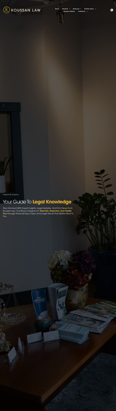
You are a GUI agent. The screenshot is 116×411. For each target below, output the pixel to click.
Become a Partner (69, 11)
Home (57, 9)
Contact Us (81, 11)
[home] (28, 10)
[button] (66, 9)
